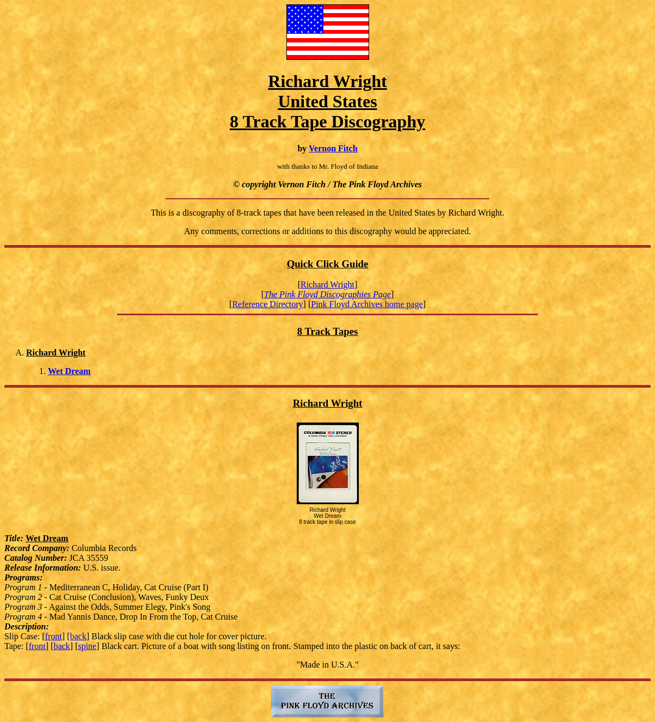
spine (87, 646)
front (53, 636)
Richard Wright (327, 284)
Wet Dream (69, 371)
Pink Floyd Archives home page (367, 304)
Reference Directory (267, 304)
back (78, 636)
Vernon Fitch (333, 148)
